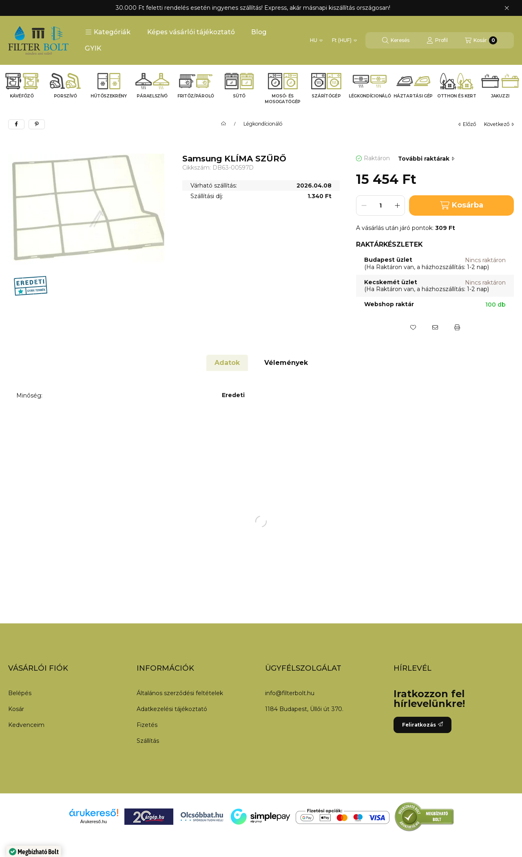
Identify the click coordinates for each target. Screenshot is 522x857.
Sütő (239, 96)
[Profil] (437, 40)
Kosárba (461, 205)
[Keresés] (396, 40)
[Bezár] (507, 8)
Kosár (16, 709)
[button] (108, 32)
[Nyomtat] (457, 327)
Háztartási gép (413, 96)
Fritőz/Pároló (195, 96)
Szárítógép (326, 96)
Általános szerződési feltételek (180, 693)
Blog (259, 32)
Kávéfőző (22, 96)
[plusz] (397, 205)
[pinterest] (37, 124)
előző (467, 124)
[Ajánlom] (435, 327)
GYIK (93, 48)
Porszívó (65, 96)
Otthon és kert (456, 96)
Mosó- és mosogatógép (283, 98)
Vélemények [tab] (286, 363)
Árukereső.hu (93, 821)
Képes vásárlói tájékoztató (191, 32)
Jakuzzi (500, 96)
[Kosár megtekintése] (481, 40)
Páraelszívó (152, 96)
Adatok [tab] (227, 363)
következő (499, 124)
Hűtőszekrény (108, 96)
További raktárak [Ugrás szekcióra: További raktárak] (426, 158)
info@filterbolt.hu (289, 693)
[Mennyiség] (380, 205)
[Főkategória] (223, 124)
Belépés (19, 693)
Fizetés (147, 725)
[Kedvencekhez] (413, 327)
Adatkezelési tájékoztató (172, 709)
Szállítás (148, 740)
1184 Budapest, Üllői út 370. (304, 709)
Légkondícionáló (370, 96)
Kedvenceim (26, 725)
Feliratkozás (422, 725)
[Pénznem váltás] (344, 40)
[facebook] (16, 124)
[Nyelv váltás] (316, 40)
